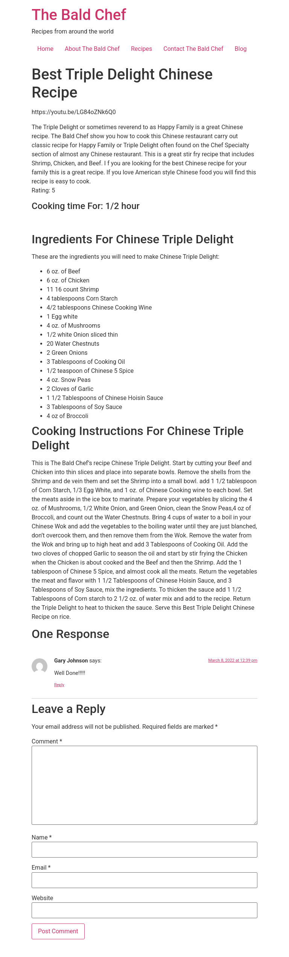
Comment (47, 742)
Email (41, 868)
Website (42, 898)
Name (42, 838)
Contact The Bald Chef (193, 48)
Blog (241, 48)
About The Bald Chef (92, 48)
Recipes (141, 48)
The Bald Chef (79, 15)
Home (45, 48)
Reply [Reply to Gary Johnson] (59, 684)
